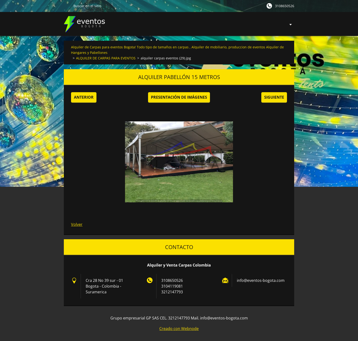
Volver (77, 224)
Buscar (67, 5)
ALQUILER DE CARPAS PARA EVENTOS (106, 58)
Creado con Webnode (179, 328)
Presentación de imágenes (179, 97)
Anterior (84, 97)
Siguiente (274, 97)
